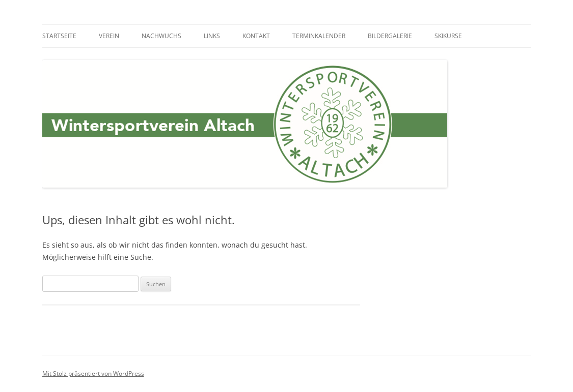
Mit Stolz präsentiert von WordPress (93, 373)
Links (212, 36)
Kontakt (256, 36)
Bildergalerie (390, 36)
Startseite (59, 36)
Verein (109, 36)
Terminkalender (318, 36)
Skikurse (448, 36)
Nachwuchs (161, 36)
